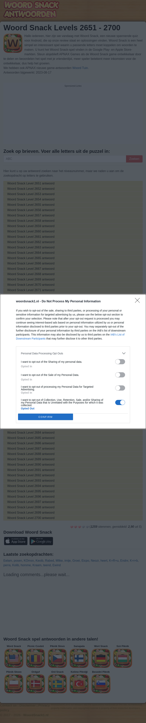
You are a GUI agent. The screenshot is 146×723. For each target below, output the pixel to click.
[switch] (120, 361)
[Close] (138, 301)
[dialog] (73, 361)
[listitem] (73, 353)
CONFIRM (45, 416)
